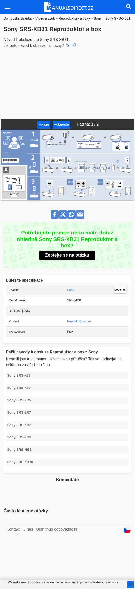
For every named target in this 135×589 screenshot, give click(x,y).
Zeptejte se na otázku (67, 255)
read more (111, 582)
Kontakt (13, 529)
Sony (70, 290)
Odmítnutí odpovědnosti (56, 529)
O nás (28, 529)
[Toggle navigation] (7, 6)
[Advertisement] (67, 83)
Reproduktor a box (79, 321)
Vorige (44, 124)
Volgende (61, 124)
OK (130, 584)
